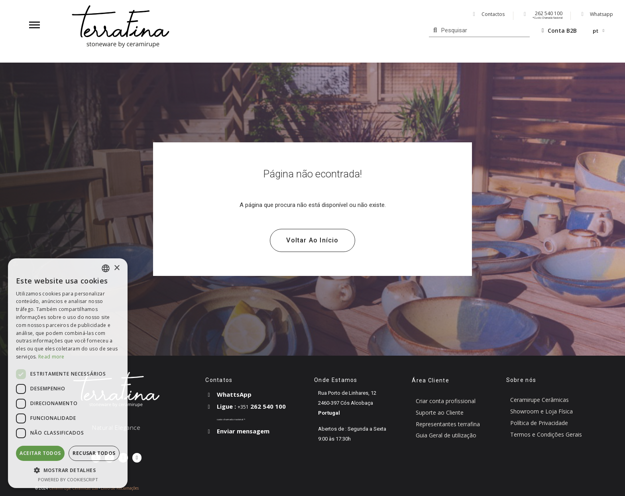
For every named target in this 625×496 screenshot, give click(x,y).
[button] (312, 240)
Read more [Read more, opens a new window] (51, 356)
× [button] (117, 268)
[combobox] (106, 268)
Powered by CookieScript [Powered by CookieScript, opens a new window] (68, 479)
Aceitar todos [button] (40, 453)
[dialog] (68, 373)
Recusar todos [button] (94, 453)
